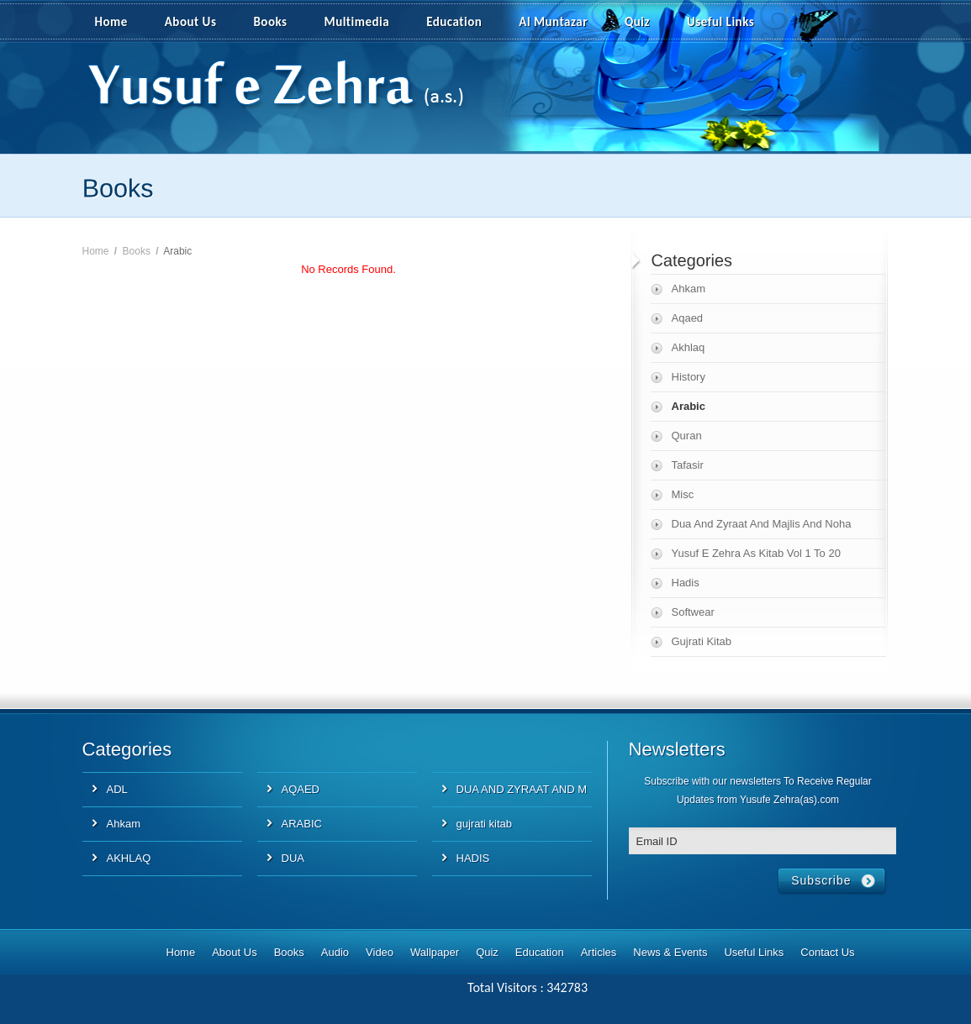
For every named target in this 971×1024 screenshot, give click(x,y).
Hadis (685, 582)
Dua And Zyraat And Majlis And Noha (762, 523)
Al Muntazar (553, 21)
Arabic (688, 406)
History (688, 376)
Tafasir (688, 465)
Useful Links (720, 21)
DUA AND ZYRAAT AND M (522, 789)
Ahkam (688, 288)
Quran (687, 435)
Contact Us (827, 952)
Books (270, 21)
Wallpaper (434, 952)
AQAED (301, 789)
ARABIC (302, 823)
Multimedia (367, 22)
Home (111, 21)
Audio (335, 952)
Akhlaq (688, 347)
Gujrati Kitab (702, 641)
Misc (683, 494)
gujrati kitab (484, 823)
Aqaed (688, 318)
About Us (191, 21)
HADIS (473, 858)
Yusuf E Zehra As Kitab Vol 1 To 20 (756, 553)
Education (454, 21)
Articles (599, 952)
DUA (293, 858)
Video (379, 952)
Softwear (693, 612)
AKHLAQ (129, 858)
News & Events (670, 952)
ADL (117, 789)
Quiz (637, 21)
